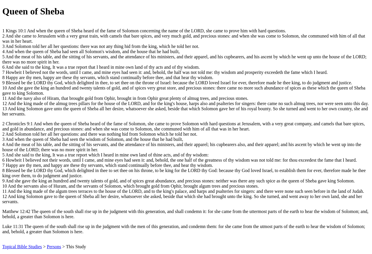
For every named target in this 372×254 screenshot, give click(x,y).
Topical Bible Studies (22, 246)
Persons (54, 246)
